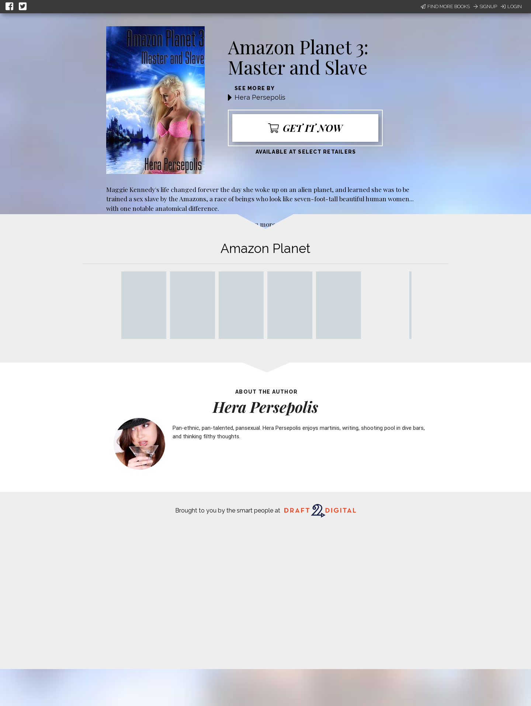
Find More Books (445, 6)
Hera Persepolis (260, 97)
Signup (485, 6)
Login (511, 6)
